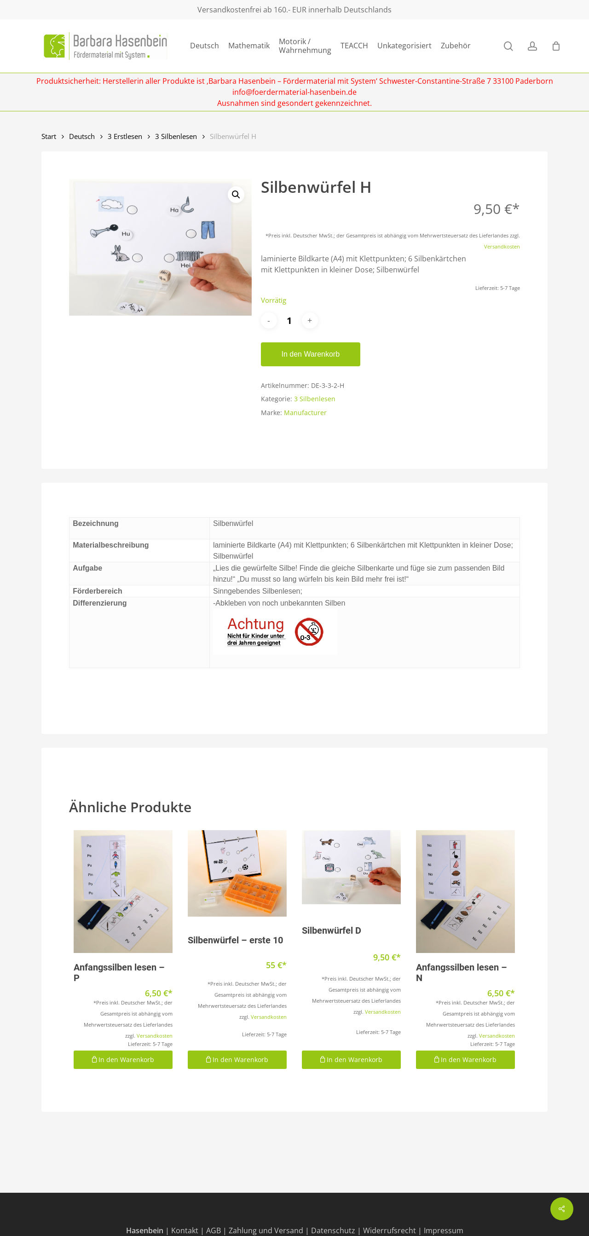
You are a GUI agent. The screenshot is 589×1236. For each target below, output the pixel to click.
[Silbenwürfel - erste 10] (237, 873)
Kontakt (184, 1230)
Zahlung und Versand (266, 1230)
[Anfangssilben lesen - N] (465, 891)
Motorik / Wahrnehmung (305, 46)
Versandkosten (502, 246)
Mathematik (249, 45)
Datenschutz (333, 1230)
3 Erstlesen (125, 136)
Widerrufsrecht (389, 1230)
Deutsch (204, 45)
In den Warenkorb (311, 354)
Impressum (443, 1230)
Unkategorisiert (404, 45)
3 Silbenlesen (176, 136)
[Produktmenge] (289, 320)
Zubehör (456, 45)
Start (48, 136)
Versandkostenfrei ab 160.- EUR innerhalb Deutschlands (294, 10)
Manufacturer (305, 412)
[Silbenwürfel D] (351, 867)
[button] (236, 194)
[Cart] (556, 46)
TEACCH (354, 45)
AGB (213, 1230)
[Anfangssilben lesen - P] (123, 891)
